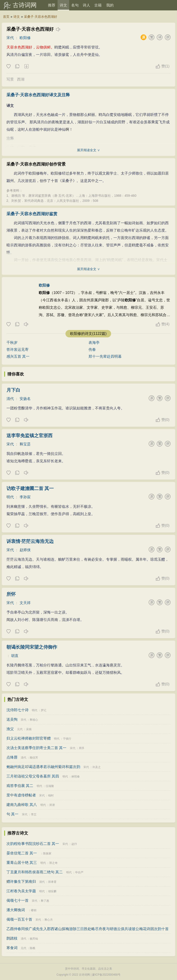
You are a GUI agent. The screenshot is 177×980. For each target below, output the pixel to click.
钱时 (51, 795)
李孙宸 (25, 497)
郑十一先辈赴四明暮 (105, 356)
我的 (110, 5)
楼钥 (33, 910)
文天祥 (25, 603)
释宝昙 (25, 444)
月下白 (13, 390)
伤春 (92, 349)
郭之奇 (53, 863)
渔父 (10, 729)
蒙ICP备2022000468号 (106, 974)
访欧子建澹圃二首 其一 (30, 488)
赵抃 (74, 844)
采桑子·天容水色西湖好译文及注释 (38, 95)
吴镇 (29, 729)
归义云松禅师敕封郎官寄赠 (28, 738)
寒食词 (12, 948)
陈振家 (47, 853)
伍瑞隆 (50, 786)
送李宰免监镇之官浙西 (29, 435)
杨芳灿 (34, 938)
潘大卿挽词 (15, 910)
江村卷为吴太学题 (21, 891)
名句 (75, 5)
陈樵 (32, 948)
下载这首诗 (26, 66)
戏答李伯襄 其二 (19, 786)
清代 (10, 399)
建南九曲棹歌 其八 (21, 805)
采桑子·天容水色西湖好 (40, 16)
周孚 (81, 748)
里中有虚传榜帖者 (21, 795)
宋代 (10, 38)
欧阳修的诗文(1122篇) (88, 334)
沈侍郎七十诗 (17, 710)
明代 (10, 497)
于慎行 (67, 738)
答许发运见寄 (17, 349)
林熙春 (75, 776)
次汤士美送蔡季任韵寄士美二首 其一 (36, 748)
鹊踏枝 (12, 938)
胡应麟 (52, 891)
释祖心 (34, 719)
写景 (10, 79)
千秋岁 (12, 343)
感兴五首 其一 (18, 356)
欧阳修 (25, 38)
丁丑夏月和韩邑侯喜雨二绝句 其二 (34, 872)
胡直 (14, 656)
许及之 (96, 767)
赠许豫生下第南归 (21, 881)
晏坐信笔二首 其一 (21, 853)
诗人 (86, 5)
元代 (20, 729)
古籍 (98, 5)
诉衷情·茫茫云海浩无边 (30, 541)
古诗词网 (25, 5)
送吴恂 (12, 719)
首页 (6, 16)
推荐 (51, 5)
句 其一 (12, 814)
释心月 (48, 919)
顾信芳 (34, 757)
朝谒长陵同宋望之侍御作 (31, 647)
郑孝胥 (52, 881)
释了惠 (45, 900)
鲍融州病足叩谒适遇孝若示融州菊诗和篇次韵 (43, 767)
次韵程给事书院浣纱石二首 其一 (32, 844)
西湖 (20, 79)
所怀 (11, 594)
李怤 (33, 814)
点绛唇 (12, 757)
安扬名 (25, 399)
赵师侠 (25, 550)
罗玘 (43, 710)
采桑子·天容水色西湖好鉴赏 (31, 214)
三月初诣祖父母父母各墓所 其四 (32, 776)
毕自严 (79, 872)
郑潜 (52, 805)
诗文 (63, 5)
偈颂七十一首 (17, 900)
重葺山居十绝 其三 (21, 863)
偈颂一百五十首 (19, 919)
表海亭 (94, 343)
